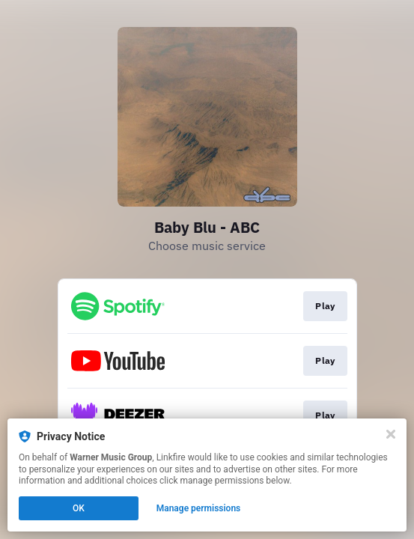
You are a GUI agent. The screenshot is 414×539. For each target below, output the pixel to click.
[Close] (391, 434)
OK (79, 508)
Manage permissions (198, 508)
